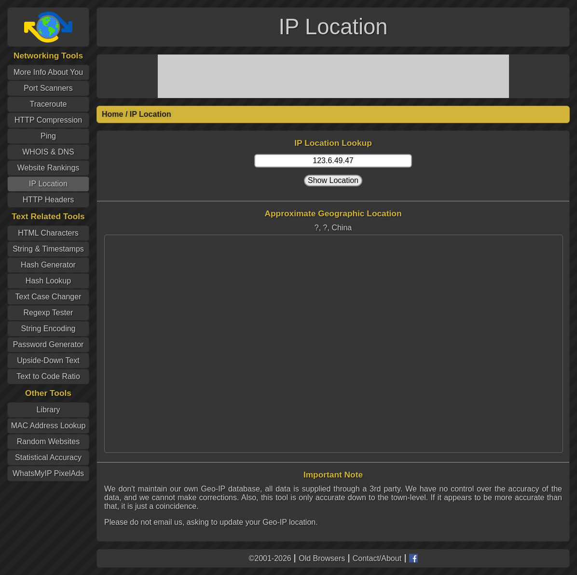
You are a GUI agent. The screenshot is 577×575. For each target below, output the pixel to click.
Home (112, 114)
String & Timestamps (48, 249)
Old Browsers (322, 558)
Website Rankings (48, 168)
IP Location (48, 184)
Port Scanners (48, 88)
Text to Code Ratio (48, 376)
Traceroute (48, 104)
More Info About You (48, 72)
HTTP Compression (48, 120)
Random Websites (48, 441)
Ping (48, 136)
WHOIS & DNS (48, 152)
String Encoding (48, 328)
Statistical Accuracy (48, 457)
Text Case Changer (48, 297)
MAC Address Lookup (48, 425)
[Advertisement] (333, 76)
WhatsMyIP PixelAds (48, 473)
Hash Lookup (48, 281)
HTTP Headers (48, 200)
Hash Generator (48, 265)
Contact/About (377, 558)
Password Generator (48, 344)
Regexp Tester (48, 313)
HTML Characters (48, 233)
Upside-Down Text (48, 360)
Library (48, 410)
